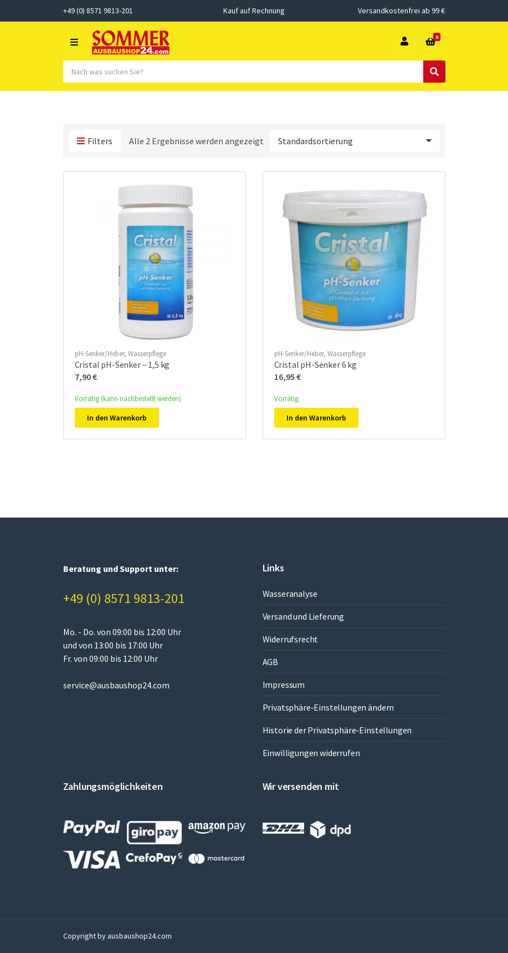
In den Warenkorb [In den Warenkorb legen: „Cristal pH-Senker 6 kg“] (316, 418)
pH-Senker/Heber (99, 353)
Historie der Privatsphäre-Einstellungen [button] (337, 730)
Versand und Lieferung (304, 616)
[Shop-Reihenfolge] (355, 141)
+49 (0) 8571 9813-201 (123, 598)
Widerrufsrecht (291, 639)
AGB (271, 661)
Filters (94, 141)
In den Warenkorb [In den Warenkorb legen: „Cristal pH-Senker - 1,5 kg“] (117, 418)
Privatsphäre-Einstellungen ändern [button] (328, 707)
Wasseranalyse (290, 593)
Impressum (284, 684)
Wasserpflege (147, 353)
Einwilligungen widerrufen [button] (311, 752)
